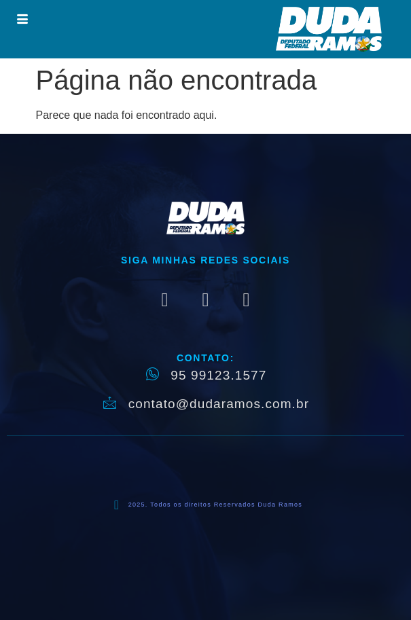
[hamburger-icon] (22, 20)
